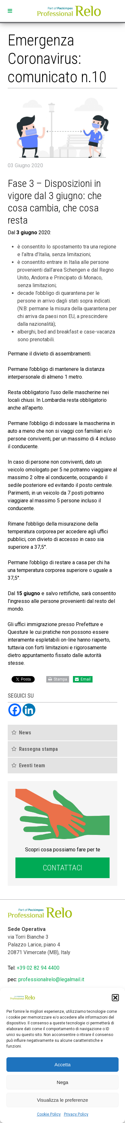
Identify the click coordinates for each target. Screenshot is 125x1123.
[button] (115, 997)
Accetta (62, 1064)
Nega (62, 1082)
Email (83, 679)
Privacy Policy (76, 1114)
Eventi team (32, 765)
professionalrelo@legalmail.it (51, 979)
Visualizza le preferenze (62, 1100)
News (25, 733)
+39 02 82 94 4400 (38, 968)
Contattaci (62, 867)
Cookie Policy (49, 1114)
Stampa (57, 679)
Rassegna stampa (38, 749)
